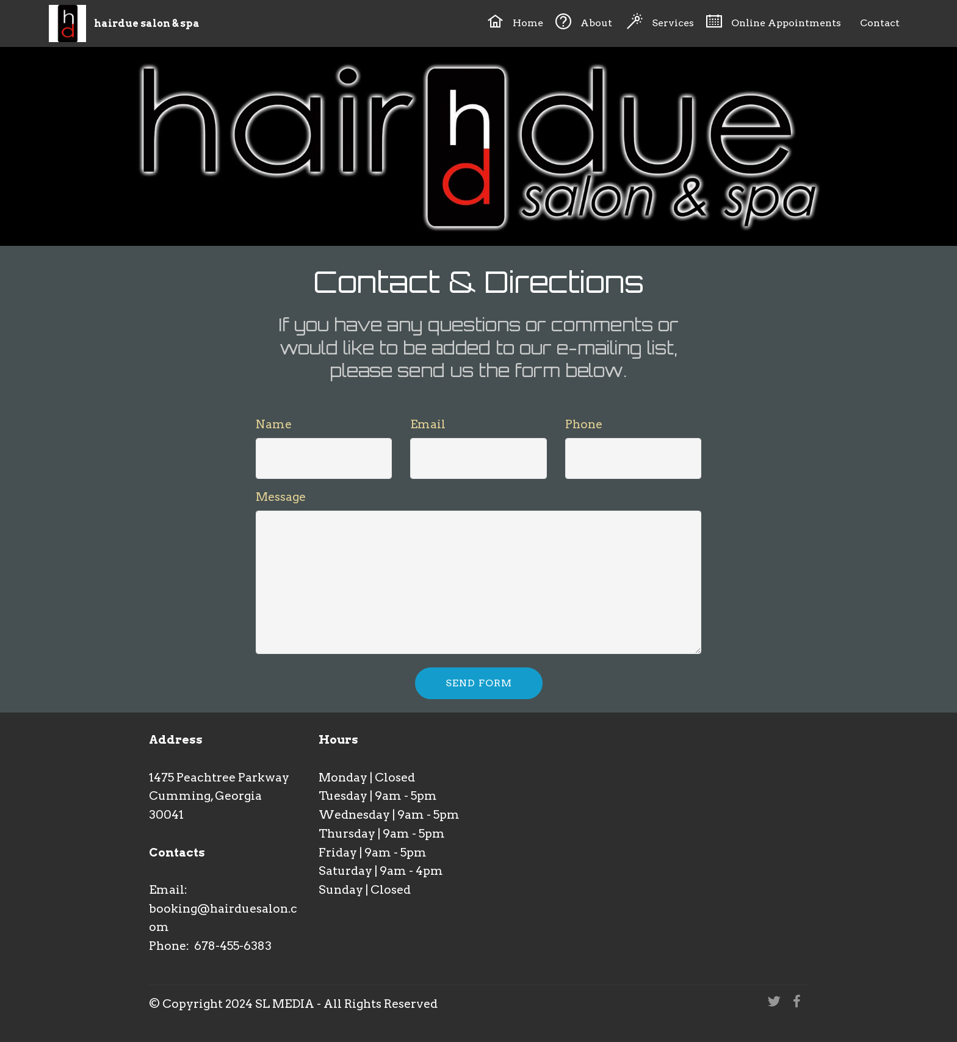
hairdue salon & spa (147, 23)
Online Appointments (773, 21)
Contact (877, 21)
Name (274, 424)
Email (428, 424)
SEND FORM (479, 683)
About (584, 21)
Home (515, 21)
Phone (583, 424)
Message (281, 497)
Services (660, 21)
